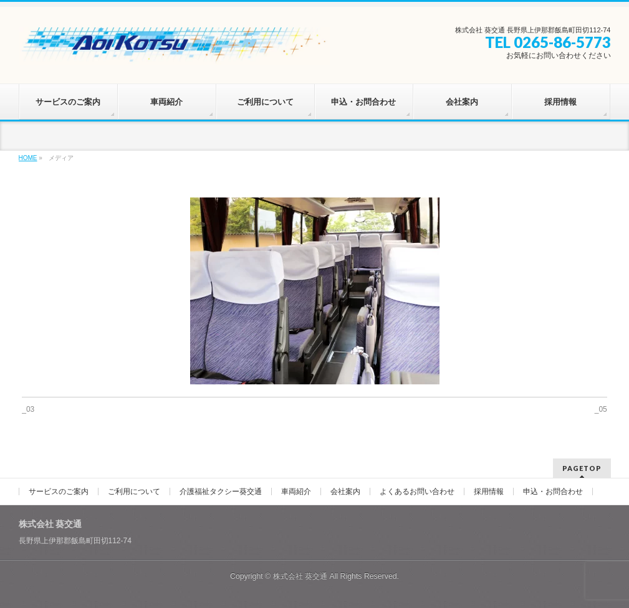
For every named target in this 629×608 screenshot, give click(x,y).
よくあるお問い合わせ (417, 491)
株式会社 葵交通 (300, 576)
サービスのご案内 (59, 491)
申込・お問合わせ (553, 491)
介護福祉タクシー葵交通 (221, 491)
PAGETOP (582, 468)
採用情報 (489, 491)
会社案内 (345, 491)
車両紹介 (296, 491)
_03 (28, 409)
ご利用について (134, 491)
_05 (601, 409)
